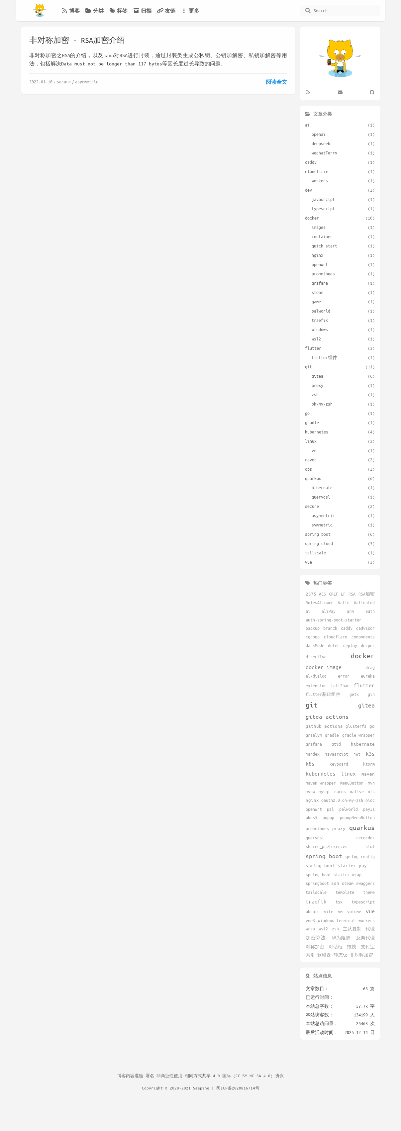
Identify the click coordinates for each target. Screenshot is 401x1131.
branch (330, 628)
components (363, 636)
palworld (348, 809)
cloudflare (335, 636)
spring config (360, 856)
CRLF (333, 594)
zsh (335, 928)
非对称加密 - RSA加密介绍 (77, 40)
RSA (352, 594)
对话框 (336, 946)
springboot (317, 883)
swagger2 (365, 883)
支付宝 (368, 946)
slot (370, 846)
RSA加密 (366, 594)
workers (366, 920)
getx (354, 694)
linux (348, 773)
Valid (344, 602)
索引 (310, 955)
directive (316, 656)
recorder (365, 837)
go (372, 726)
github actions (324, 726)
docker (363, 656)
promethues (317, 828)
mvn (371, 783)
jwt (356, 754)
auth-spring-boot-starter (333, 619)
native (357, 791)
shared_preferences (327, 846)
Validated (364, 602)
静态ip (341, 955)
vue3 (310, 920)
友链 (166, 11)
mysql (324, 791)
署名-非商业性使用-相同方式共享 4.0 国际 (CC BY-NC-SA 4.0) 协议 (215, 1075)
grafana (314, 744)
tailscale (316, 892)
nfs (371, 791)
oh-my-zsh (352, 800)
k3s (370, 753)
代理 (370, 928)
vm (340, 911)
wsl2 (323, 928)
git (312, 705)
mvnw (310, 791)
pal (330, 809)
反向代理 (365, 937)
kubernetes (321, 773)
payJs (369, 809)
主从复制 (352, 928)
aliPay (329, 611)
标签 (118, 11)
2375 (311, 594)
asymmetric (86, 81)
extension (316, 685)
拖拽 (351, 946)
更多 (190, 11)
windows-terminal (336, 920)
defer (334, 645)
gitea (366, 705)
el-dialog (316, 676)
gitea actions (327, 716)
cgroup (313, 636)
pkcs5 (311, 817)
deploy (350, 645)
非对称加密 (361, 955)
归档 (142, 11)
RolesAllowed (320, 602)
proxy (339, 828)
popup (328, 817)
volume (354, 911)
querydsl (315, 837)
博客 (70, 11)
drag (370, 667)
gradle (332, 735)
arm (350, 611)
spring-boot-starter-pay (336, 865)
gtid (336, 744)
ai (308, 611)
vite (328, 911)
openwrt (314, 809)
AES (322, 594)
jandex (313, 754)
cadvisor (365, 628)
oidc (370, 800)
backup (313, 628)
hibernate (363, 744)
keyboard (339, 764)
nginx (312, 800)
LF (343, 594)
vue (370, 911)
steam (347, 883)
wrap (310, 928)
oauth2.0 (330, 800)
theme (369, 892)
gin (371, 694)
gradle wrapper (358, 735)
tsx (339, 901)
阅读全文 (276, 82)
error (344, 676)
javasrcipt (336, 754)
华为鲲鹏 (341, 937)
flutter (364, 685)
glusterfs (356, 726)
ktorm (369, 764)
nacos (340, 791)
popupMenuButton (357, 817)
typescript (363, 901)
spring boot (324, 856)
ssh (335, 883)
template (345, 892)
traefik (316, 901)
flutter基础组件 (323, 694)
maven (368, 774)
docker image (324, 667)
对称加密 (315, 946)
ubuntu (313, 911)
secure (64, 81)
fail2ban (340, 685)
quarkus (362, 827)
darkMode (315, 645)
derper (368, 645)
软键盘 (324, 955)
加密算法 (316, 937)
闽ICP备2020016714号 (237, 1087)
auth (370, 611)
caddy (346, 628)
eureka (368, 676)
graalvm (314, 735)
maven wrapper (321, 783)
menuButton (351, 783)
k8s (310, 763)
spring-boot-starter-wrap (333, 874)
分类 (94, 11)
